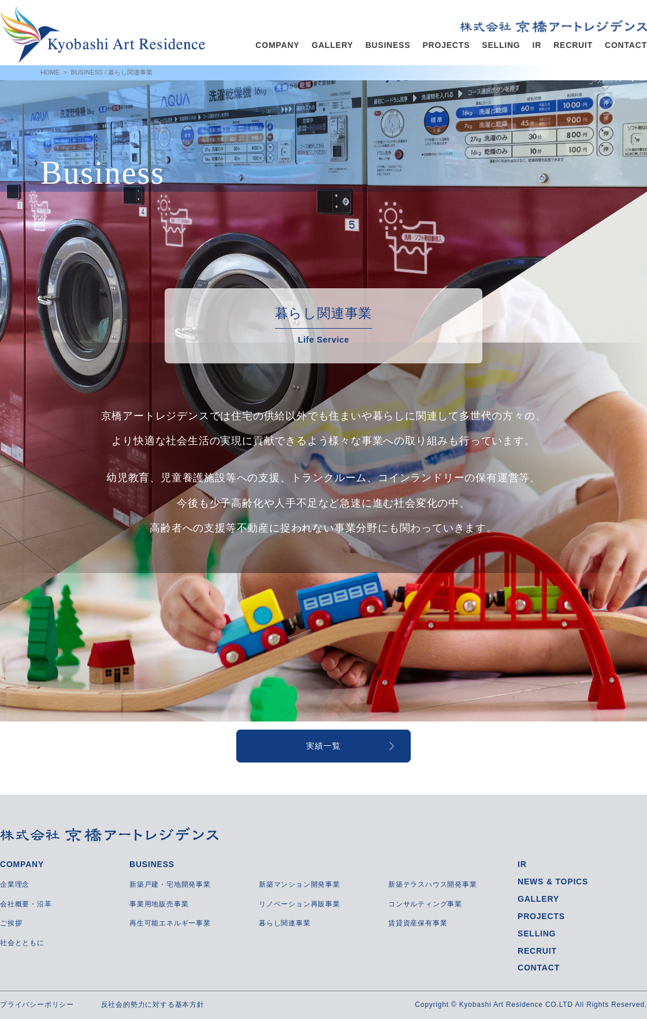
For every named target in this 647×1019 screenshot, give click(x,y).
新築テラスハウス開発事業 (432, 884)
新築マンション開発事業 (299, 884)
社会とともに (22, 943)
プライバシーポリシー (37, 1005)
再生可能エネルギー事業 (170, 923)
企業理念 (14, 884)
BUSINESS (387, 45)
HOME (50, 72)
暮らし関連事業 (285, 923)
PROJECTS (446, 45)
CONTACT (626, 45)
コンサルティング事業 (425, 904)
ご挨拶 (11, 923)
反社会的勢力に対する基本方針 (152, 1005)
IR (537, 45)
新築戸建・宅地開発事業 (170, 884)
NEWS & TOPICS (553, 881)
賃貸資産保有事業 (417, 923)
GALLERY (332, 45)
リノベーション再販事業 (299, 904)
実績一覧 (323, 745)
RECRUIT (573, 45)
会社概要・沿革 (26, 904)
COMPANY (277, 45)
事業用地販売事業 (158, 904)
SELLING (501, 45)
